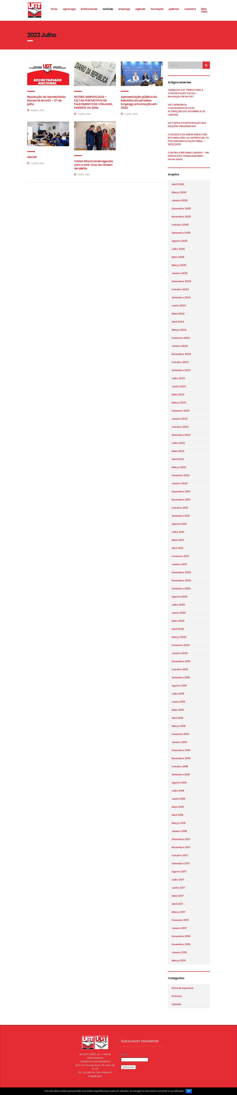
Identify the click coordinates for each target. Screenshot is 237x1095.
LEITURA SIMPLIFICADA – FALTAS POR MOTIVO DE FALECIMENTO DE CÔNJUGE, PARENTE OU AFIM (93, 102)
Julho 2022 (178, 443)
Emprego (124, 9)
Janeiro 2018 (179, 831)
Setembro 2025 (181, 232)
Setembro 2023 (181, 370)
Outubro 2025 (180, 224)
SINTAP (32, 157)
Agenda (140, 9)
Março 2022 (179, 467)
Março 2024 (179, 330)
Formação (157, 9)
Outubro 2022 (180, 427)
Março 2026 (179, 192)
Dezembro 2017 (181, 839)
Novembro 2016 (181, 944)
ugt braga (69, 9)
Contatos (190, 9)
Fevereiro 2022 (181, 475)
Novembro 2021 (181, 499)
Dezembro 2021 (181, 491)
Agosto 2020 (179, 596)
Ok (188, 1091)
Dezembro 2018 (181, 750)
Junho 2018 (178, 798)
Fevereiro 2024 (181, 338)
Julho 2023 (178, 378)
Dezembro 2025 (181, 208)
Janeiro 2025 (179, 273)
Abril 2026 (178, 184)
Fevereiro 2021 (180, 556)
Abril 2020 (178, 629)
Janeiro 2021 (179, 564)
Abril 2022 (178, 459)
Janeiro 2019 (179, 742)
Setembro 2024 (181, 297)
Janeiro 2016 (179, 952)
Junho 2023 (179, 386)
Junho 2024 (179, 305)
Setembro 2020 (181, 588)
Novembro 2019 (181, 661)
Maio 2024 (178, 313)
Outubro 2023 (180, 362)
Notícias (108, 9)
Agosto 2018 (179, 782)
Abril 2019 (177, 718)
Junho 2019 (178, 701)
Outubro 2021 (180, 507)
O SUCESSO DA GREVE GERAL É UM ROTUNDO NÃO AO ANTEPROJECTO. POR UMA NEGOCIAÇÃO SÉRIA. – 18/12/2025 (189, 139)
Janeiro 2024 (180, 346)
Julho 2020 (178, 604)
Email (125, 1054)
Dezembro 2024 (181, 281)
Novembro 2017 (181, 847)
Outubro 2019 (180, 669)
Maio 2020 (178, 621)
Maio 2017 (178, 895)
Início (54, 9)
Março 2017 (178, 912)
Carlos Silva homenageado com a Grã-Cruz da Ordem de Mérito (93, 164)
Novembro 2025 (181, 216)
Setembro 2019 (181, 677)
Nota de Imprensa (182, 988)
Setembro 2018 (181, 774)
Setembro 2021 (181, 515)
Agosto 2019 (179, 685)
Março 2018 (178, 823)
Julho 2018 (178, 790)
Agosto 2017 (179, 871)
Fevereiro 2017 (180, 920)
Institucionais (89, 9)
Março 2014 (179, 960)
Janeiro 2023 (179, 418)
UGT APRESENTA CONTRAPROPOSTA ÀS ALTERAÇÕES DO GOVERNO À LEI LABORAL (186, 109)
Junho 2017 (178, 887)
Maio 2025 (178, 257)
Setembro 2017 (181, 863)
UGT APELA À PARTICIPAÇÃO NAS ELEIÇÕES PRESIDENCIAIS (187, 124)
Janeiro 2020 (180, 653)
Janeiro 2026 (179, 200)
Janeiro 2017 (179, 928)
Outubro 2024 (180, 289)
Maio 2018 (178, 807)
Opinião (176, 1004)
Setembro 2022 (181, 435)
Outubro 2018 (180, 766)
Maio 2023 (178, 394)
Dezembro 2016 (181, 936)
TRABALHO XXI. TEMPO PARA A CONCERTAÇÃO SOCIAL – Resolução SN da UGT (185, 93)
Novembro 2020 (181, 580)
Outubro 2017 (180, 855)
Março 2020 (179, 637)
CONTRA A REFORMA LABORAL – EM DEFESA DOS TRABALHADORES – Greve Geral (188, 156)
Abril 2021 (177, 548)
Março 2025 (179, 265)
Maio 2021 (178, 540)
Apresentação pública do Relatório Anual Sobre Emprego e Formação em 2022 (139, 102)
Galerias (174, 9)
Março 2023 (179, 402)
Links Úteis (204, 10)
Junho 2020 (179, 612)
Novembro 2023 (181, 354)
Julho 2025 (178, 249)
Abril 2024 (178, 321)
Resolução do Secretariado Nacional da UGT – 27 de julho (46, 100)
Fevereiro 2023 (181, 410)
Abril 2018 (177, 815)
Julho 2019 (178, 693)
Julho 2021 (178, 532)
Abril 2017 (177, 904)
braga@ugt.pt (95, 1076)
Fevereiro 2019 (180, 734)
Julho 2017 (178, 879)
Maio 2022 (178, 451)
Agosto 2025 (179, 241)
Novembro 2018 (181, 758)
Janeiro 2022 (179, 483)
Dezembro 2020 (181, 572)
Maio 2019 (178, 710)
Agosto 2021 (179, 524)
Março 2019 (178, 726)
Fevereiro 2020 (181, 645)
